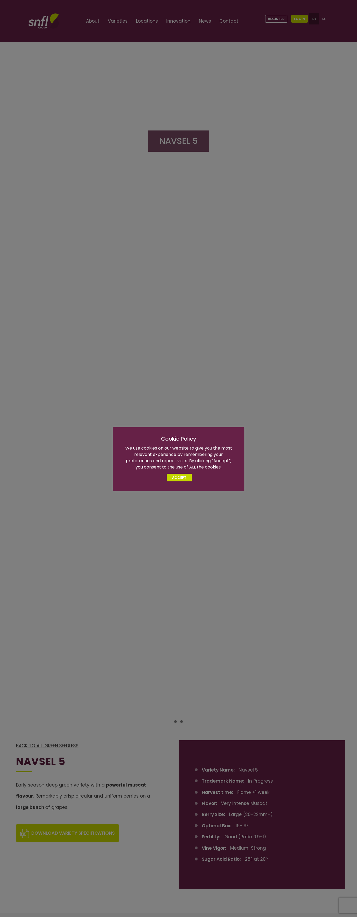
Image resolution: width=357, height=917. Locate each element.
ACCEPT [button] (179, 477)
